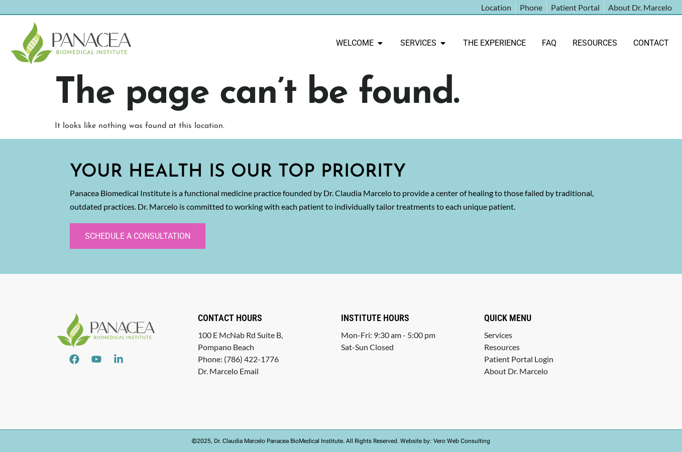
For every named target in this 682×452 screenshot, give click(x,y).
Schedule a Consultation (137, 236)
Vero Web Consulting (461, 440)
